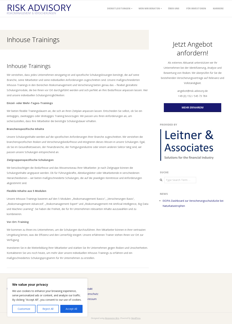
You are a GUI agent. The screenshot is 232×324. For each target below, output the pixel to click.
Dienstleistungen (118, 8)
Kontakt (88, 288)
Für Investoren (196, 8)
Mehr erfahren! (193, 107)
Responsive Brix (112, 318)
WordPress (135, 318)
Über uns (173, 8)
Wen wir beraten (149, 8)
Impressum (90, 299)
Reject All (47, 309)
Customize (24, 309)
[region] (47, 297)
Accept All (71, 309)
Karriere (218, 8)
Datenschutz (90, 294)
